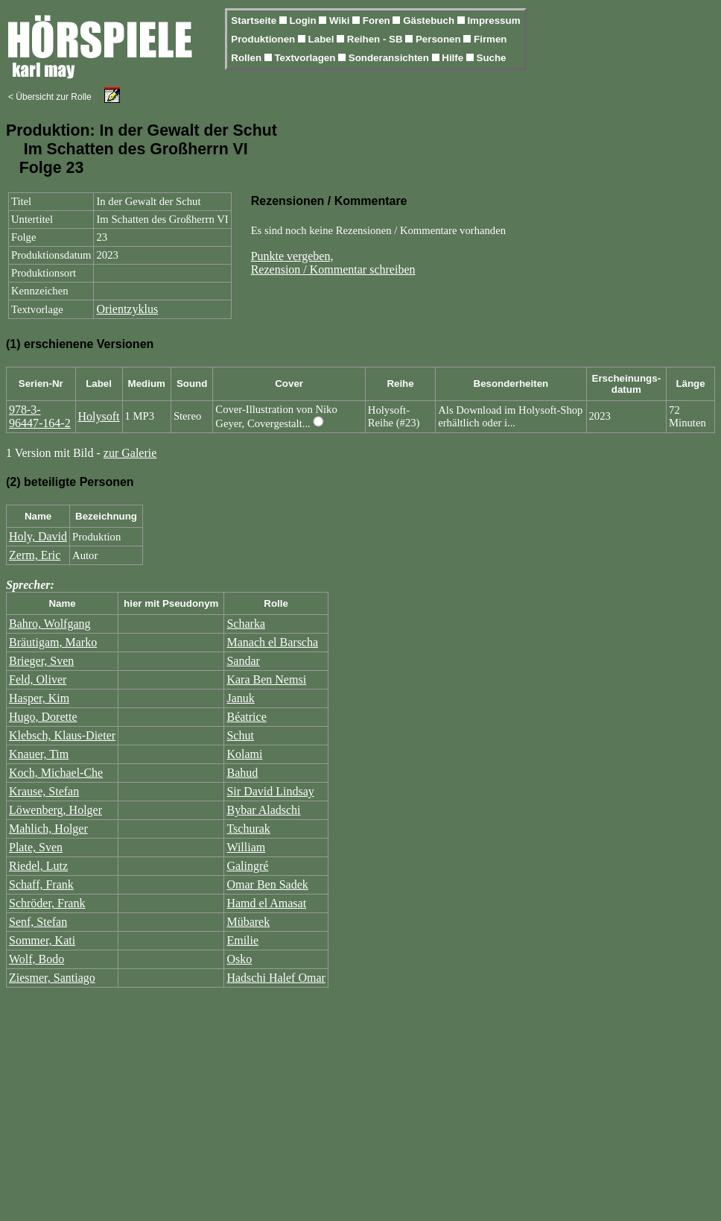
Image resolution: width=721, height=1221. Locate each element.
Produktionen (264, 39)
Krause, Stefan (44, 791)
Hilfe (454, 57)
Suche (491, 57)
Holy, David (38, 536)
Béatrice (246, 716)
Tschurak (248, 828)
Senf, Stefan (38, 921)
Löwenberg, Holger (55, 810)
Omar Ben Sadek (267, 884)
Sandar (242, 660)
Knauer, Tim (39, 754)
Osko (239, 959)
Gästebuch (430, 20)
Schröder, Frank (47, 903)
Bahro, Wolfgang (50, 623)
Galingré (247, 865)
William (245, 847)
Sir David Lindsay (270, 791)
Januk (240, 698)
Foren (378, 20)
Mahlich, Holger (48, 828)
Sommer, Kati (42, 940)
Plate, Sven (36, 847)
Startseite (255, 20)
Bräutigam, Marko (53, 642)
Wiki (340, 20)
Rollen (247, 57)
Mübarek (248, 921)
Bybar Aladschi (263, 810)
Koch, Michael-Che (56, 772)
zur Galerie (130, 453)
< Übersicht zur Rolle (50, 97)
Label (322, 39)
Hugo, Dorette (43, 716)
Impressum (493, 20)
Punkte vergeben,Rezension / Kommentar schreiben (333, 263)
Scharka (245, 623)
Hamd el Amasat (266, 903)
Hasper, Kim (39, 698)
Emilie (242, 940)
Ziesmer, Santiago (52, 977)
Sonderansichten (390, 57)
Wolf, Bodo (36, 959)
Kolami (244, 754)
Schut (239, 735)
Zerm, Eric (34, 555)
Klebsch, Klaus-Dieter (62, 735)
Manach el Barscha (272, 642)
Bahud (242, 772)
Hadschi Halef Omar (275, 977)
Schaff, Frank (41, 884)
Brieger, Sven (41, 660)
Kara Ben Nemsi (266, 679)
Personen (439, 39)
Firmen (490, 39)
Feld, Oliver (37, 679)
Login (304, 20)
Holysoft (99, 416)
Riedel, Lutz (38, 865)
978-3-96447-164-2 (40, 416)
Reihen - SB (376, 39)
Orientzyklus (127, 309)
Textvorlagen (306, 57)
